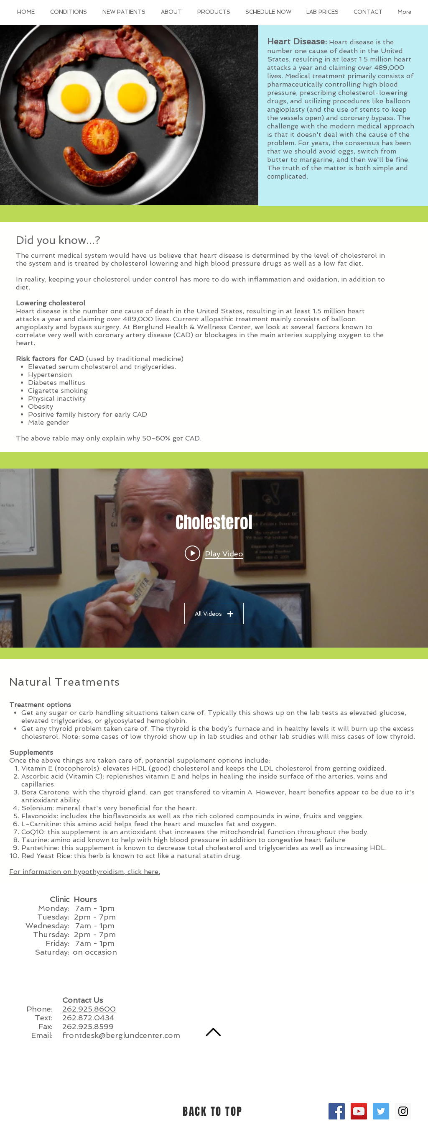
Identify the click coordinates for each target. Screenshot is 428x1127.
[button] (68, 12)
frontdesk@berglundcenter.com (121, 1035)
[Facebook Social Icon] (337, 1111)
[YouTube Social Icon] (359, 1111)
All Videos (214, 613)
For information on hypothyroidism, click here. (84, 872)
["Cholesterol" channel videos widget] (214, 558)
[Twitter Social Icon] (381, 1111)
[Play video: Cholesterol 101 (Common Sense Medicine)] (214, 553)
